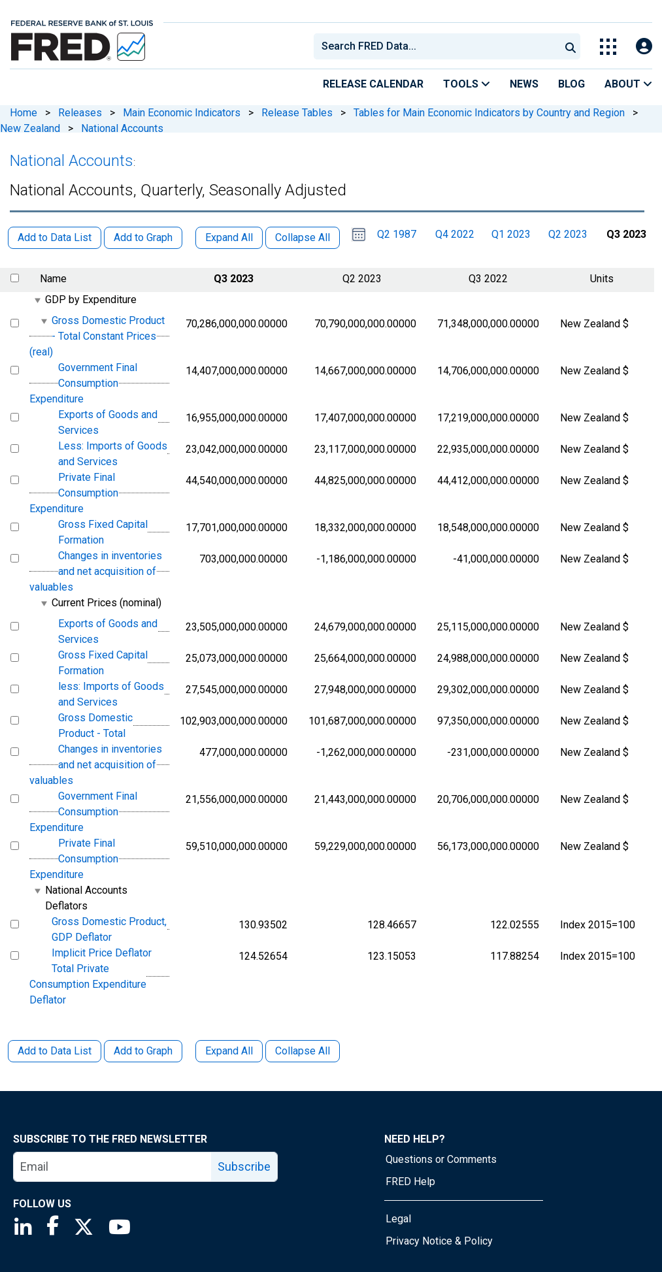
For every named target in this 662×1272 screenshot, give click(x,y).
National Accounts (122, 128)
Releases (80, 112)
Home (23, 112)
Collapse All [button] (302, 237)
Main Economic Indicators (181, 112)
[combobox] (435, 46)
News (524, 84)
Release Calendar (373, 84)
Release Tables (297, 112)
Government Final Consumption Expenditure (83, 383)
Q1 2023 (511, 234)
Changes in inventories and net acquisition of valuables (95, 571)
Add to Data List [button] (54, 237)
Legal (398, 1219)
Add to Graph (143, 1051)
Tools (466, 84)
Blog (571, 84)
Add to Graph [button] (143, 237)
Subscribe (244, 1166)
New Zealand (30, 128)
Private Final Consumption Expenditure (73, 493)
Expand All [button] (229, 237)
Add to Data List (54, 1051)
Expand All (229, 1051)
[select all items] (14, 278)
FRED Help (410, 1181)
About (628, 84)
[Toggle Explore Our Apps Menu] (608, 47)
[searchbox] (439, 46)
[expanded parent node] (37, 300)
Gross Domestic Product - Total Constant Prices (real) (97, 336)
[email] (113, 1166)
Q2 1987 (396, 234)
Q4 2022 (454, 234)
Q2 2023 (568, 234)
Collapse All (302, 1051)
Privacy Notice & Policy (439, 1241)
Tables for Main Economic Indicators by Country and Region (489, 112)
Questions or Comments (441, 1159)
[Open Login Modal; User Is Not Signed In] (644, 47)
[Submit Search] (570, 46)
